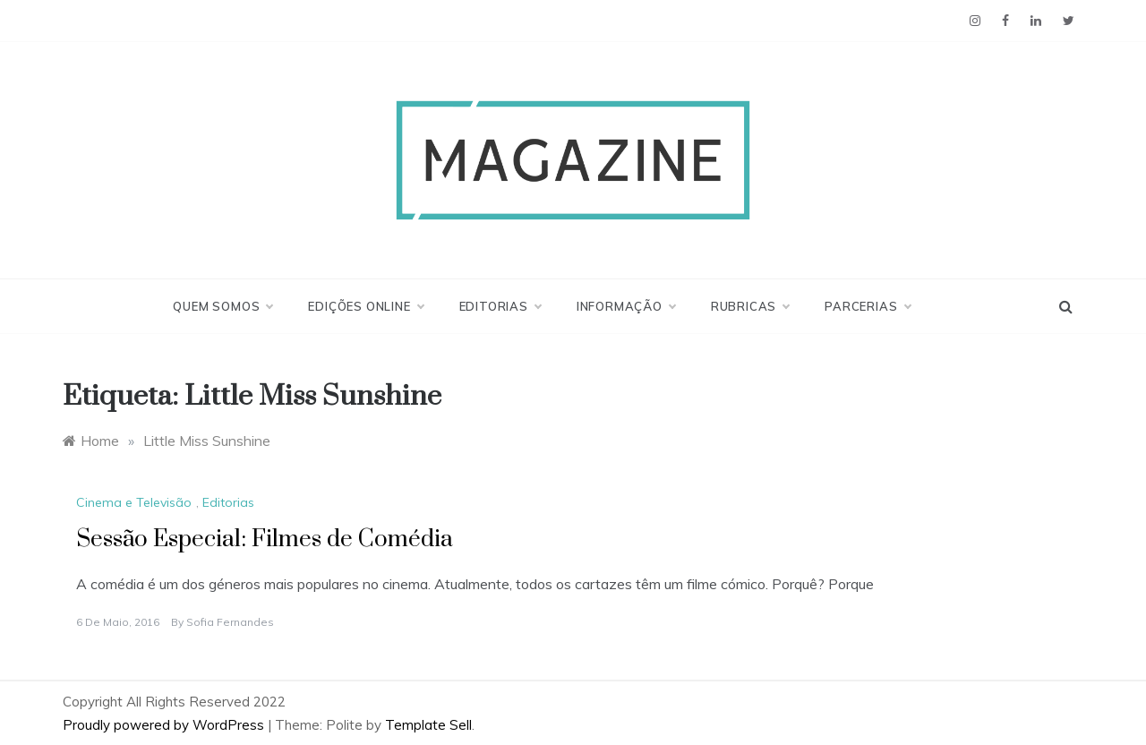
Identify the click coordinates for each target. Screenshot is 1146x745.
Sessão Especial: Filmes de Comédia (264, 539)
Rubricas (750, 306)
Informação (626, 306)
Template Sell (428, 724)
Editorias (500, 306)
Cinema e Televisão (134, 502)
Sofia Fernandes (230, 622)
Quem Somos (222, 306)
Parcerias (867, 306)
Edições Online (365, 306)
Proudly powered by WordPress (165, 724)
